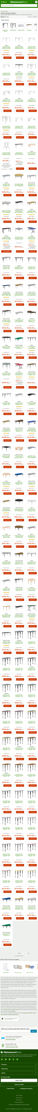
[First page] (9, 953)
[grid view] (2, 17)
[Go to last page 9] (28, 953)
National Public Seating (13, 1014)
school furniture (12, 1011)
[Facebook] (9, 1059)
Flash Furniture (4, 1014)
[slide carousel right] (36, 27)
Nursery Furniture (29, 972)
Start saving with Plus (11, 1039)
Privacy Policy (19, 1097)
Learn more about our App (12, 1046)
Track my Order (19, 1084)
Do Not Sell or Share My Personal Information (19, 1104)
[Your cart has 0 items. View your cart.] (35, 2)
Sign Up (34, 1031)
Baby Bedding (6, 972)
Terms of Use (19, 1100)
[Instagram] (2, 1059)
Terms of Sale (19, 1095)
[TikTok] (13, 1059)
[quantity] (2, 58)
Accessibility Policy (19, 1102)
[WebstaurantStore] (19, 1052)
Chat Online (10, 1088)
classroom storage (15, 1009)
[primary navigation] (4, 2)
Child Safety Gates (18, 972)
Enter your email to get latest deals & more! (15, 1029)
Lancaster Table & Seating (27, 1012)
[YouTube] (6, 1059)
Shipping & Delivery (25, 1088)
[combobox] (19, 5)
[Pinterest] (17, 1059)
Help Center (19, 1080)
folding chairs (7, 1009)
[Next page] (24, 953)
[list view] (7, 17)
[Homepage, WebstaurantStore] (19, 2)
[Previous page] (13, 953)
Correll (34, 1012)
